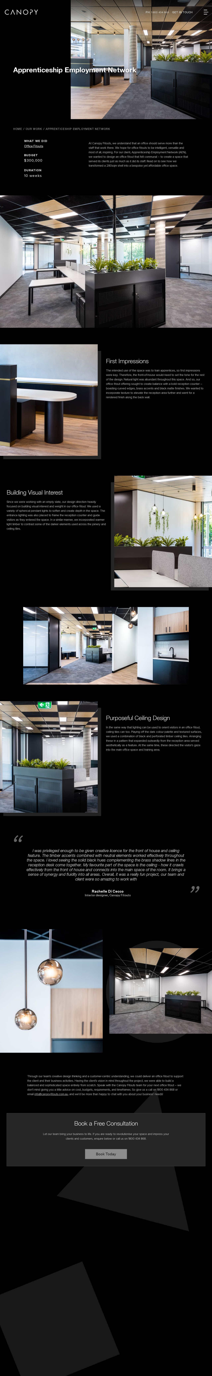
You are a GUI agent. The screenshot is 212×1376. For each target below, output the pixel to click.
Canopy (21, 12)
